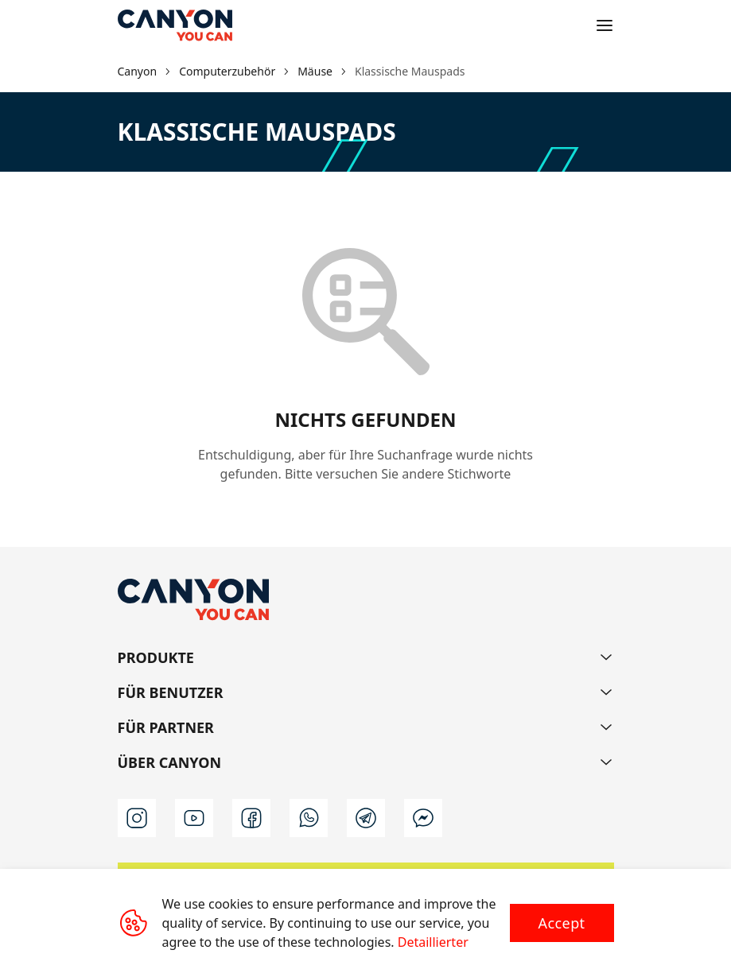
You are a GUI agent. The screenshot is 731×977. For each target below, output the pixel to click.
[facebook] (251, 818)
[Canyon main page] (175, 25)
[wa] (309, 818)
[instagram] (137, 818)
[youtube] (194, 818)
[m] (423, 818)
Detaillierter (433, 942)
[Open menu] (604, 25)
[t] (366, 818)
